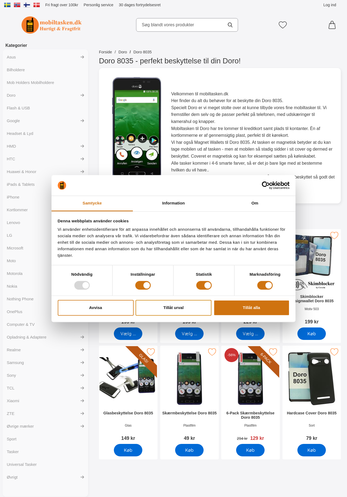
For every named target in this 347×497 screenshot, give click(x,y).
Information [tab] (173, 203)
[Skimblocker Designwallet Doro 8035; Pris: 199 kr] (311, 278)
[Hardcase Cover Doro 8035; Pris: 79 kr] (311, 395)
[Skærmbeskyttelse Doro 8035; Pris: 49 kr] (189, 395)
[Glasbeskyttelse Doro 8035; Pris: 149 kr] (128, 395)
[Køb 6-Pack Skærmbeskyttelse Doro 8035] (250, 450)
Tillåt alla (251, 308)
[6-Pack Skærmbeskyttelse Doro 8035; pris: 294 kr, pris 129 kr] (250, 395)
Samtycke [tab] (92, 203)
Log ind (329, 5)
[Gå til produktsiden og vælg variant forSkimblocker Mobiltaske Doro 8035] (128, 333)
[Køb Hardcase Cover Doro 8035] (311, 450)
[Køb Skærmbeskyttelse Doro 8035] (189, 450)
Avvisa (95, 308)
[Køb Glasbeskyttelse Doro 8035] (128, 450)
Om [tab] (254, 203)
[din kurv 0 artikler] (333, 25)
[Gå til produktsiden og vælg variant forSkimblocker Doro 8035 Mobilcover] (189, 333)
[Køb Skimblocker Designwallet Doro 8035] (311, 333)
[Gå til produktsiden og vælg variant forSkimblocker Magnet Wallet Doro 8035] (250, 333)
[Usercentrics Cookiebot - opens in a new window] (266, 185)
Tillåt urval (173, 308)
